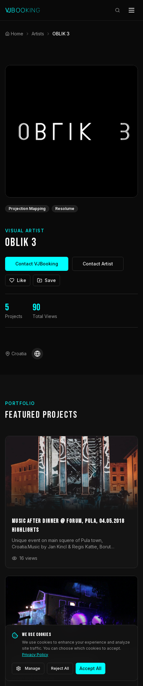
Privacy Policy (35, 654)
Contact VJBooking (36, 263)
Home (14, 33)
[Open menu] (131, 10)
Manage (28, 668)
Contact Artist (98, 263)
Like (17, 280)
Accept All (90, 668)
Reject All (60, 668)
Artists (38, 33)
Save (46, 280)
